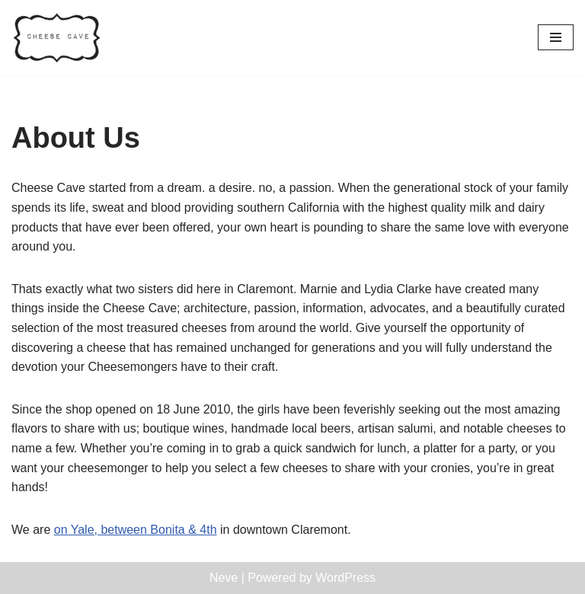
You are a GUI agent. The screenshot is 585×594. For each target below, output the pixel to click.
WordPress (345, 577)
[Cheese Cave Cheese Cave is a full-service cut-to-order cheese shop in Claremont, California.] (57, 38)
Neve (223, 577)
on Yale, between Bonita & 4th (135, 529)
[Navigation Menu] (556, 37)
